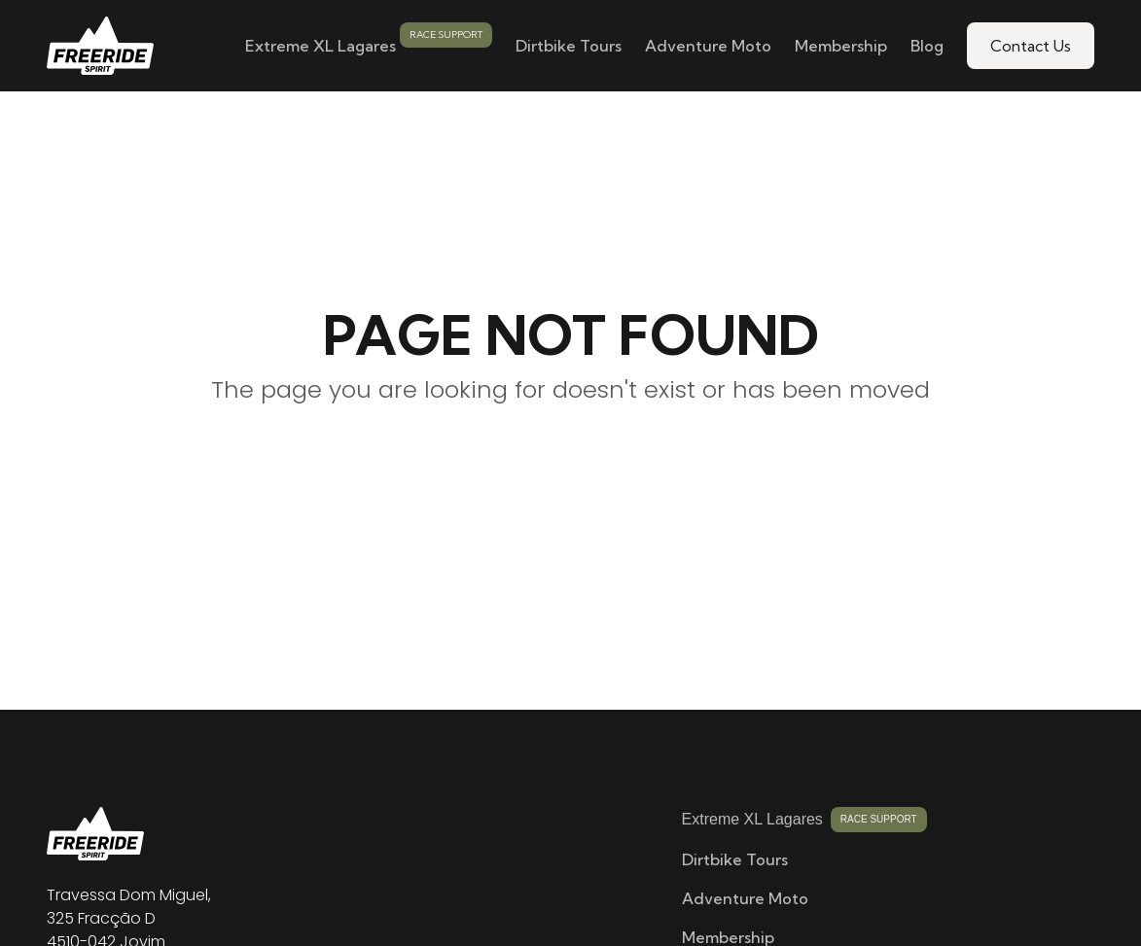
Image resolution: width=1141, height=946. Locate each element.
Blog (927, 45)
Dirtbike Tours (569, 45)
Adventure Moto (708, 45)
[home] (100, 46)
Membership (841, 45)
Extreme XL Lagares (320, 45)
